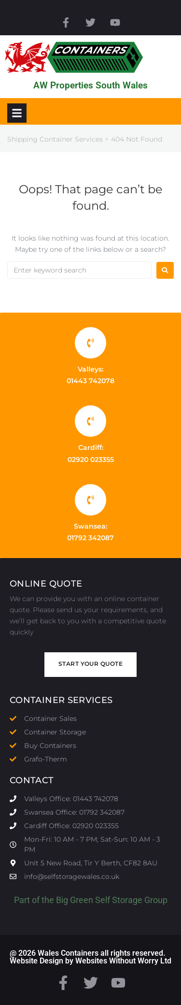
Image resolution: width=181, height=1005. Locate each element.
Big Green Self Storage (99, 900)
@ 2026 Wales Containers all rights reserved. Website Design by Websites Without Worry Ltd (90, 956)
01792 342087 (90, 537)
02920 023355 (91, 459)
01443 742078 (90, 380)
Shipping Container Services (55, 139)
